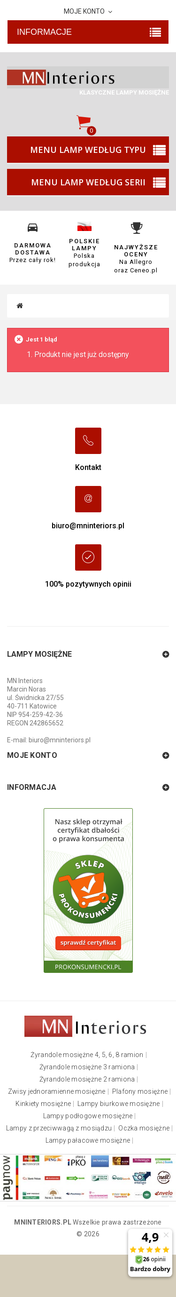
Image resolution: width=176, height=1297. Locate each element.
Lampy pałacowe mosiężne (88, 1141)
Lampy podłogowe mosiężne (88, 1116)
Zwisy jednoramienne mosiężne (57, 1092)
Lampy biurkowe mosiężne (118, 1104)
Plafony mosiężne (140, 1092)
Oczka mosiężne (143, 1128)
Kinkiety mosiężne (43, 1104)
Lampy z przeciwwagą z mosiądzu (59, 1128)
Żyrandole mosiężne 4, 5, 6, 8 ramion (87, 1055)
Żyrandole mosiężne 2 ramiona (87, 1079)
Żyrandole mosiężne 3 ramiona (87, 1067)
